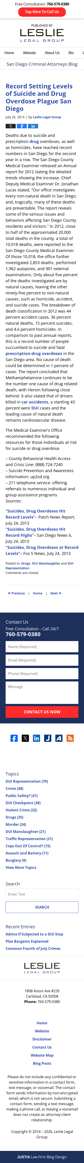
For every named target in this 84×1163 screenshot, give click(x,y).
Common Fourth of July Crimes (33, 948)
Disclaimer (42, 1039)
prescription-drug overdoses (34, 353)
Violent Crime (21, 810)
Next (55, 593)
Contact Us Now (42, 711)
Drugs (25, 563)
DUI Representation (27, 781)
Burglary (16, 860)
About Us (52, 53)
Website (29, 53)
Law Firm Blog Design (42, 1156)
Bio (71, 53)
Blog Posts (42, 1063)
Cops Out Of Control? (28, 845)
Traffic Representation (29, 838)
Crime (14, 788)
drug (34, 141)
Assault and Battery (27, 853)
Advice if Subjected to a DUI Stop (34, 934)
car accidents (35, 402)
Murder (16, 824)
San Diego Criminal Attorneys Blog (42, 33)
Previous (16, 593)
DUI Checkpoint (23, 802)
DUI (35, 408)
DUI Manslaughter (46, 563)
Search (42, 907)
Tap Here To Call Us (42, 11)
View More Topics (21, 867)
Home (9, 53)
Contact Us (42, 1047)
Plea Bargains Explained (27, 941)
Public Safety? (22, 795)
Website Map (42, 1055)
